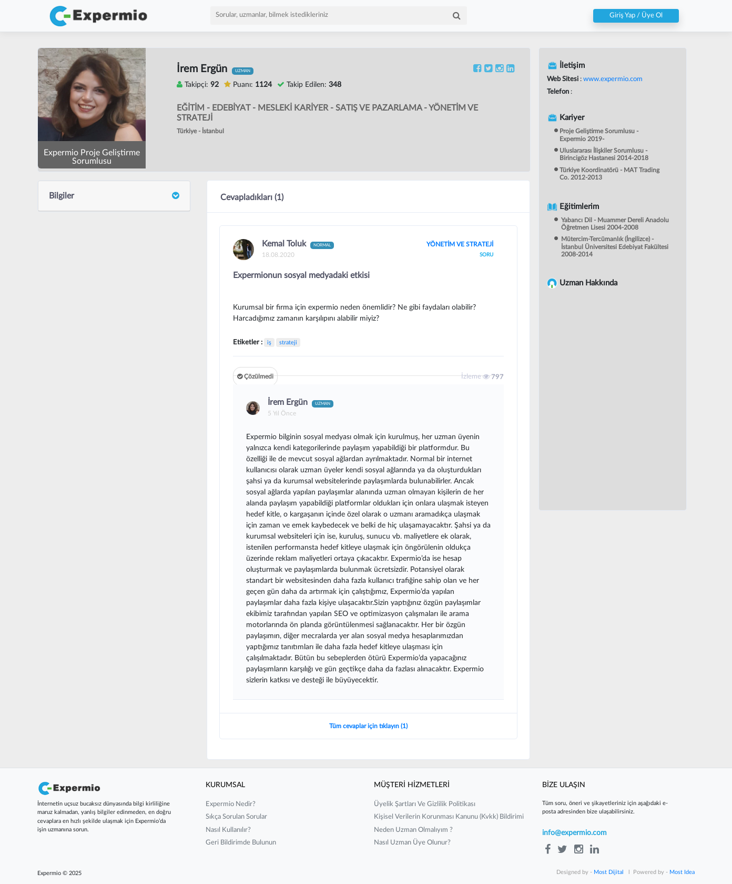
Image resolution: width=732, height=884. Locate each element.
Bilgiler (114, 196)
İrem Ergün (300, 403)
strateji (288, 342)
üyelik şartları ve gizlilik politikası (424, 804)
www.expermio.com (612, 79)
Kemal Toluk (298, 244)
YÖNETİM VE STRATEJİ (459, 244)
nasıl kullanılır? (228, 830)
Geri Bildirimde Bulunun (241, 842)
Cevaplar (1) (69, 252)
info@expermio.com (574, 833)
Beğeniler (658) (74, 320)
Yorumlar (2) (69, 297)
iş (269, 342)
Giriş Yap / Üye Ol (636, 15)
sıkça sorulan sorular (236, 816)
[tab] (114, 196)
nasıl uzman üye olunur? (412, 842)
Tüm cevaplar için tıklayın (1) (368, 726)
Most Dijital (609, 872)
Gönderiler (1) (72, 228)
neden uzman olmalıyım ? (413, 830)
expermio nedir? (231, 804)
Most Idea (682, 872)
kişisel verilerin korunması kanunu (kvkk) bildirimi (449, 816)
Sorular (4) (67, 274)
